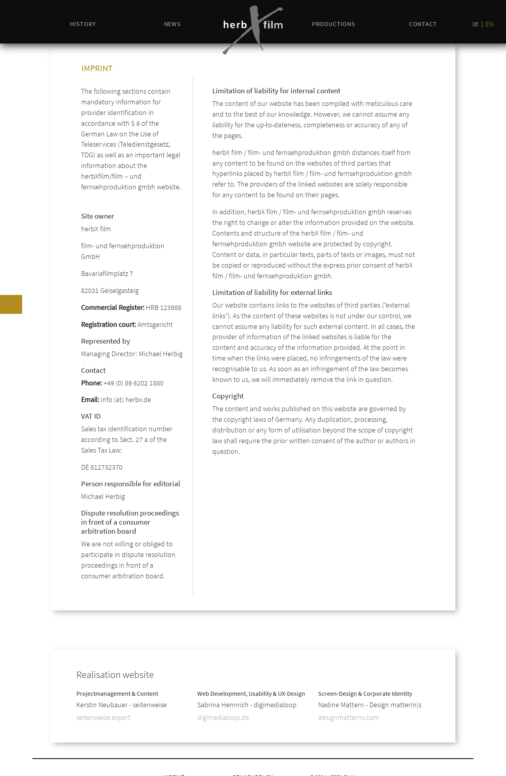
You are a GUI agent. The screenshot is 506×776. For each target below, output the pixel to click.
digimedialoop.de (223, 717)
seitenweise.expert (103, 717)
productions (333, 24)
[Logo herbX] (253, 30)
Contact (423, 24)
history (83, 24)
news (172, 24)
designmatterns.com (348, 717)
